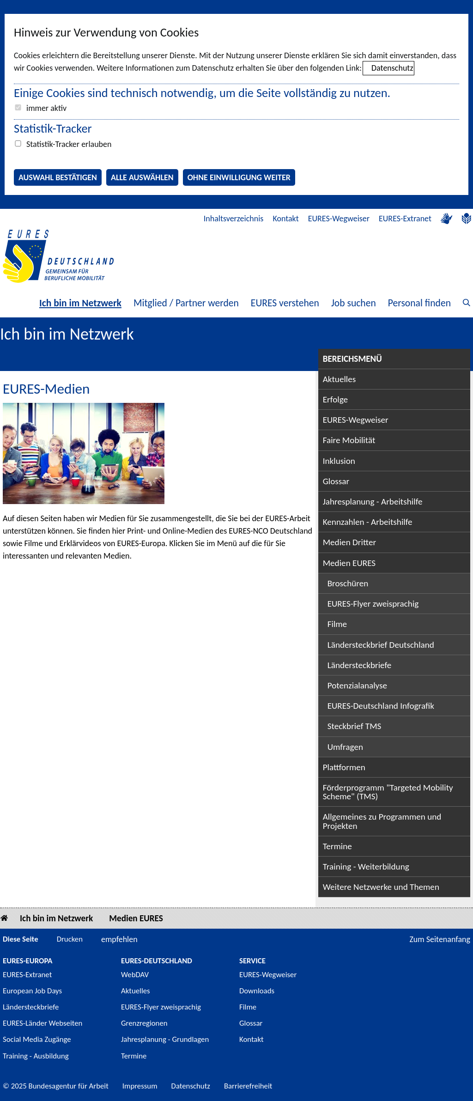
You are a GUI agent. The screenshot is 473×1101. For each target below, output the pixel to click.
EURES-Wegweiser (339, 218)
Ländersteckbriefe (359, 665)
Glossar (336, 481)
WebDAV (135, 974)
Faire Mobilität (349, 440)
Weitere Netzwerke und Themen (381, 887)
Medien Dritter (349, 542)
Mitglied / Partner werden (186, 303)
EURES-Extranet (405, 218)
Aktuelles (339, 379)
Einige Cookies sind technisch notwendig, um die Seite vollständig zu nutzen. (202, 92)
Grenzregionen (144, 1023)
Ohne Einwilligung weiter (239, 177)
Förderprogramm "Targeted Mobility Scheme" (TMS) (388, 792)
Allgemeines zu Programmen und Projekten (382, 821)
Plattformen (344, 767)
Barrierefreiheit (248, 1086)
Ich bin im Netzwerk (80, 303)
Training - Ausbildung (36, 1056)
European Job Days (32, 991)
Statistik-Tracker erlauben (68, 144)
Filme (337, 624)
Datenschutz (392, 68)
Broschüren (348, 583)
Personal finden (419, 303)
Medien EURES (349, 563)
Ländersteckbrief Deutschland (380, 644)
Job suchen (353, 303)
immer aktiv (46, 108)
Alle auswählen (142, 177)
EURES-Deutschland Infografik (380, 705)
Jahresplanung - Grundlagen (165, 1039)
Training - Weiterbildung (366, 866)
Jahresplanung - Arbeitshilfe (373, 501)
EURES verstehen (285, 303)
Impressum (140, 1086)
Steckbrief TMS (354, 726)
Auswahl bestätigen (57, 177)
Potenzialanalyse (357, 685)
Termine (337, 846)
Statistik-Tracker (53, 128)
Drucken (70, 939)
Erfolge (335, 399)
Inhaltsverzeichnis (234, 218)
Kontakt (285, 218)
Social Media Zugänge (37, 1039)
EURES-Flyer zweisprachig (373, 603)
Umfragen (345, 747)
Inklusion (339, 461)
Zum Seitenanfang (439, 939)
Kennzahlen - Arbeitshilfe (367, 522)
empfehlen (119, 939)
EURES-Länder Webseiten (42, 1023)
